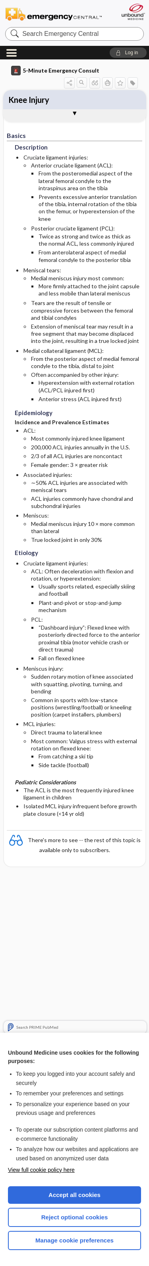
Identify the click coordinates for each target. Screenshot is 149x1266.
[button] (128, 52)
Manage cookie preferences (74, 1240)
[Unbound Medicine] (133, 12)
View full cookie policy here (41, 1170)
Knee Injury (28, 99)
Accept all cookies (74, 1194)
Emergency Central (53, 14)
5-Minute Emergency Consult (55, 70)
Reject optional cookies (74, 1217)
